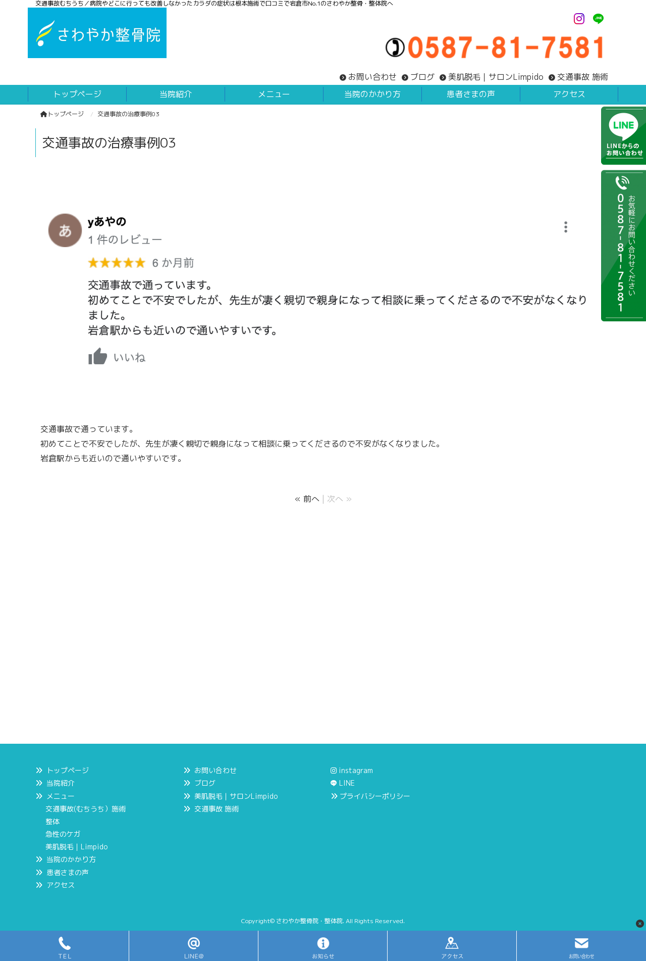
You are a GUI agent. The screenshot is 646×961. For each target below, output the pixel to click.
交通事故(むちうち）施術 (85, 808)
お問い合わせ (372, 76)
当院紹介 (60, 783)
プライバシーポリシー (375, 796)
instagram (352, 770)
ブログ (422, 76)
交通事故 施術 (582, 76)
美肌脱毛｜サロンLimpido (496, 76)
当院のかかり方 (71, 859)
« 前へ (307, 498)
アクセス (60, 885)
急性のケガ (63, 834)
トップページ (62, 114)
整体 (52, 821)
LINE (347, 783)
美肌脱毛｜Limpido (76, 846)
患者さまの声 (67, 872)
